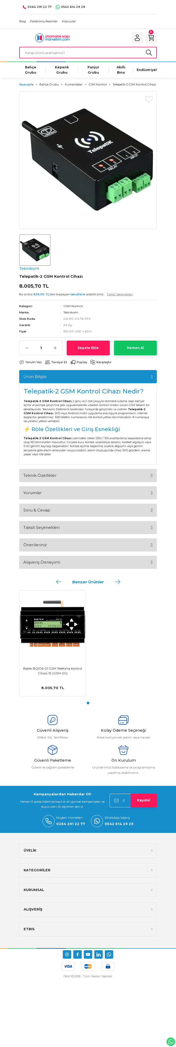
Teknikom (70, 312)
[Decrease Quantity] (26, 348)
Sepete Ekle (88, 348)
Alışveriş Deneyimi (41, 562)
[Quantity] (41, 348)
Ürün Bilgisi (34, 376)
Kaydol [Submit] (143, 800)
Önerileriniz (35, 544)
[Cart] (151, 38)
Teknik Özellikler (39, 475)
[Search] (88, 52)
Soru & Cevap (36, 510)
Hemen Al (135, 348)
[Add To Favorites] (149, 99)
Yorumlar (32, 492)
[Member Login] (137, 38)
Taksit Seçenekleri (41, 527)
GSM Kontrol (73, 306)
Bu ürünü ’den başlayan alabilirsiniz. (76, 294)
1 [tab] (88, 703)
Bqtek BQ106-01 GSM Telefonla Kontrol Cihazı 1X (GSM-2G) (52, 670)
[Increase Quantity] (55, 348)
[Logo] (52, 37)
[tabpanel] (52, 643)
